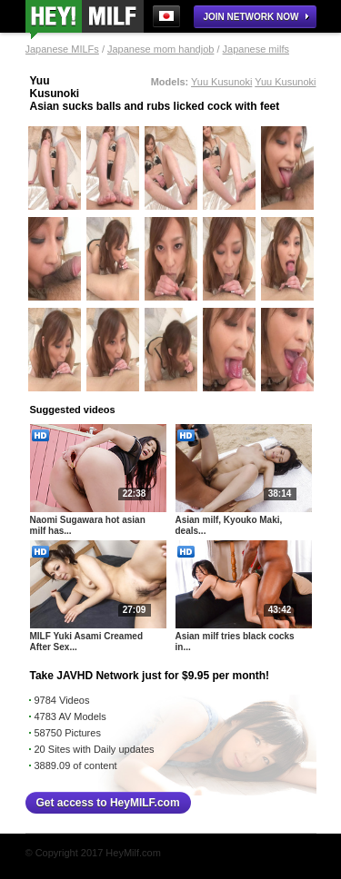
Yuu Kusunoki (221, 81)
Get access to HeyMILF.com (108, 802)
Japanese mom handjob (160, 49)
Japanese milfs (256, 49)
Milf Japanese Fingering (84, 19)
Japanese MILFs (62, 49)
